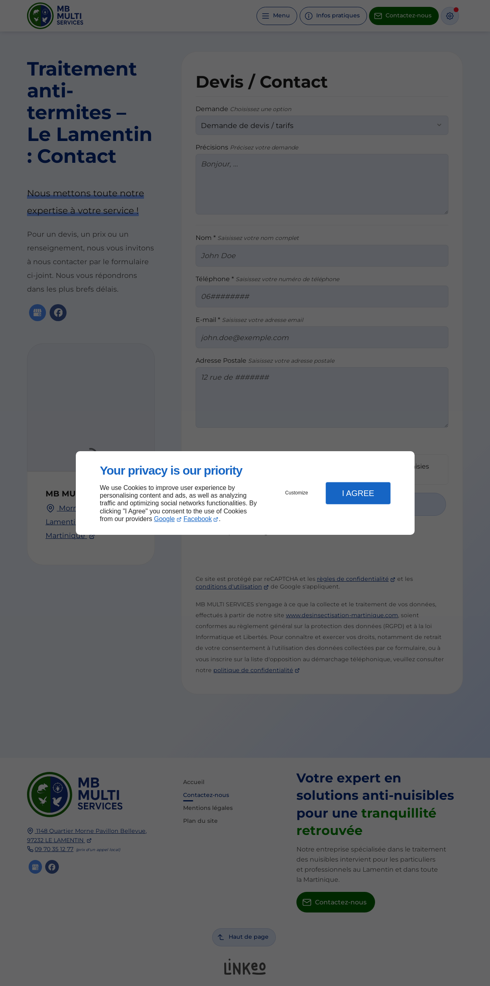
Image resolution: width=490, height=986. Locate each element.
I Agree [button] (358, 493)
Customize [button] (296, 493)
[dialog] (245, 493)
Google (164, 518)
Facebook (197, 518)
